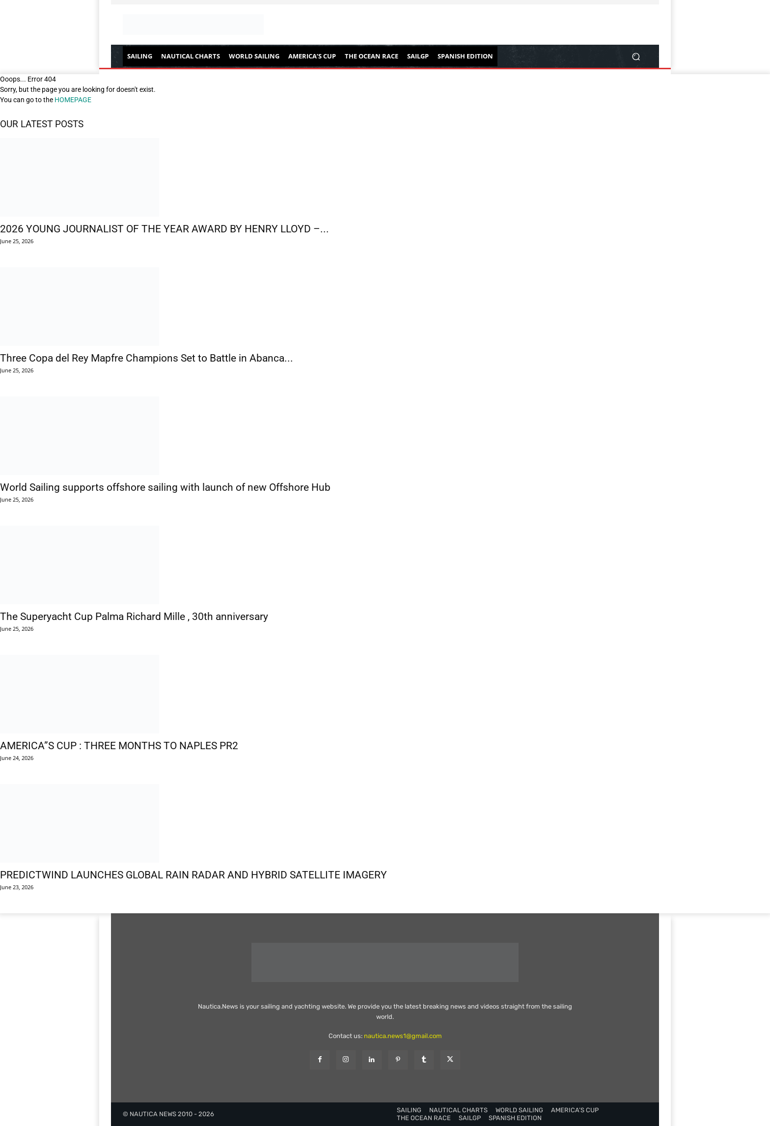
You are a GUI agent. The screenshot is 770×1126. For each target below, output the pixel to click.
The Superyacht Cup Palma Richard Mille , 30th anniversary (134, 616)
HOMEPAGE (73, 100)
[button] (635, 56)
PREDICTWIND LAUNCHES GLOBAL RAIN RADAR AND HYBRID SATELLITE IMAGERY (193, 875)
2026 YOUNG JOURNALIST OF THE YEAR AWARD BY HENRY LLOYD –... (164, 229)
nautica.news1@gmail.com (403, 1036)
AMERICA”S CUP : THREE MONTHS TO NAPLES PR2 (119, 746)
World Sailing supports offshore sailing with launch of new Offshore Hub (165, 487)
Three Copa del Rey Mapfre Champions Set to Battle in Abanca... (146, 358)
